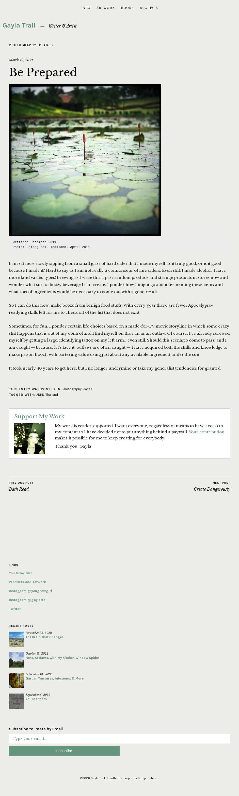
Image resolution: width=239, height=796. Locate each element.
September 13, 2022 (39, 674)
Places (46, 45)
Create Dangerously (212, 486)
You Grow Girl (20, 573)
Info (85, 8)
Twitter (15, 609)
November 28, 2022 (39, 633)
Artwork (106, 8)
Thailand (51, 395)
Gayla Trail (19, 25)
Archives (149, 8)
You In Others (36, 699)
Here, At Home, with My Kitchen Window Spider (62, 658)
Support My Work (39, 416)
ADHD (40, 395)
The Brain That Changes (44, 637)
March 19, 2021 (21, 60)
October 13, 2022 (37, 653)
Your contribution (207, 431)
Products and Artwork (27, 582)
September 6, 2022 (38, 695)
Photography (23, 45)
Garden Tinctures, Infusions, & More (55, 678)
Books (127, 8)
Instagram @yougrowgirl (30, 591)
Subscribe (64, 751)
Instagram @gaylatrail (28, 600)
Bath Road (21, 486)
